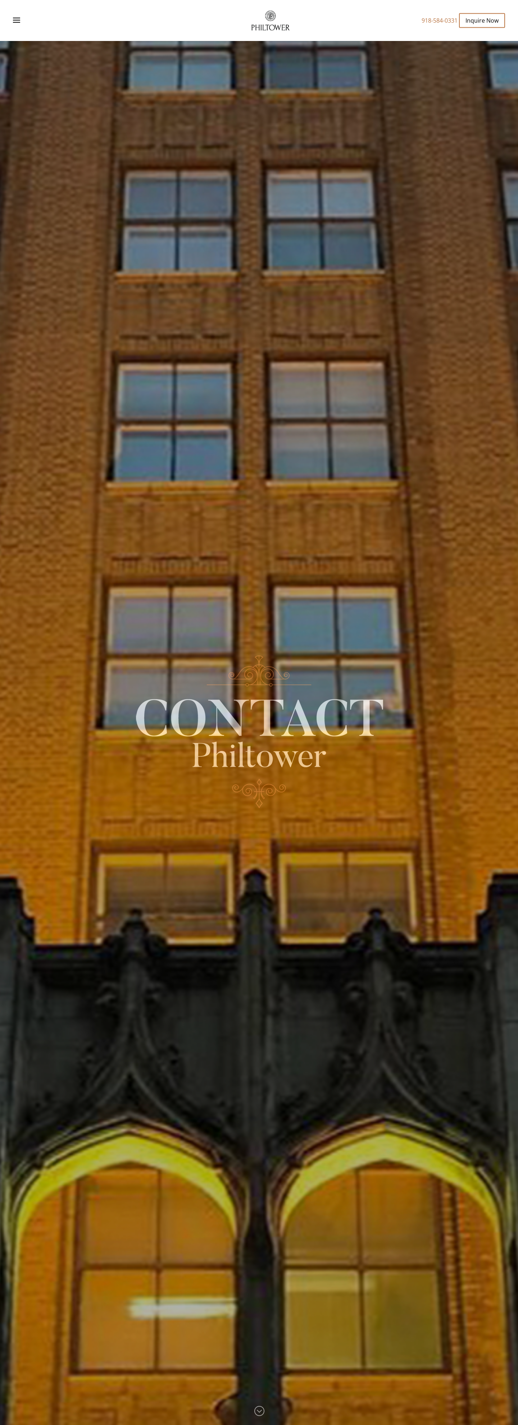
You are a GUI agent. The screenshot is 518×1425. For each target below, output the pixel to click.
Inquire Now (482, 20)
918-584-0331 (440, 20)
